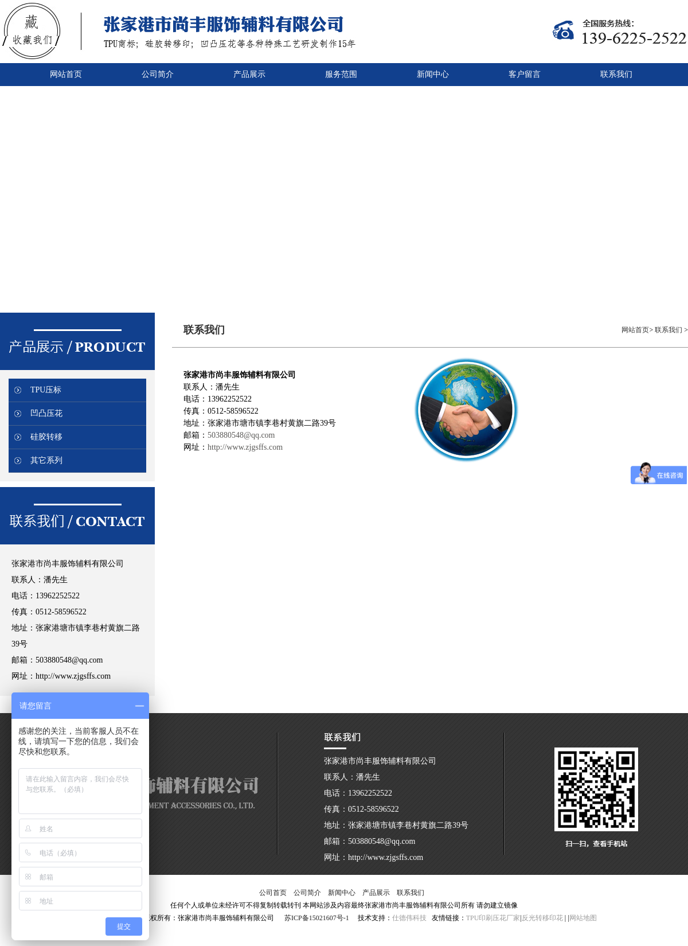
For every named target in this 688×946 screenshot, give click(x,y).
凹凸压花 (46, 413)
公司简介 (307, 893)
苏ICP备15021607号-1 (316, 918)
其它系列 (46, 460)
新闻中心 (341, 893)
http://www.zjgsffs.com (245, 447)
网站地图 (583, 918)
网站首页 (635, 330)
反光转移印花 (542, 918)
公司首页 (273, 893)
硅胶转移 (46, 437)
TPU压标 (45, 390)
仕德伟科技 (409, 918)
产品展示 (376, 893)
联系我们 (669, 330)
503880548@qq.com (241, 435)
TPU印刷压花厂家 (493, 918)
